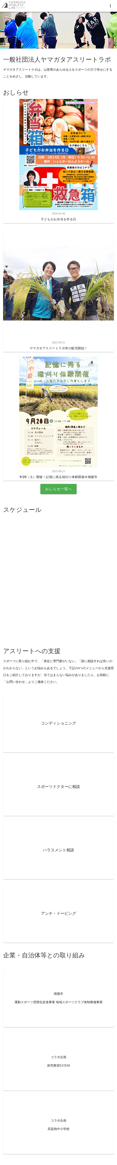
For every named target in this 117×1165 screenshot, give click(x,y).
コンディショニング (58, 723)
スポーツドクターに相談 (58, 786)
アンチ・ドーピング (58, 913)
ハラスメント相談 (58, 850)
